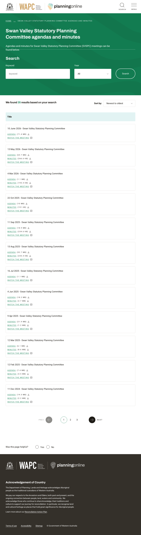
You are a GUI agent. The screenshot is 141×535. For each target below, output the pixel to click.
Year (76, 65)
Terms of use (11, 525)
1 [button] (63, 420)
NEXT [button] (99, 420)
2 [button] (70, 420)
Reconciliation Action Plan (36, 511)
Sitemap (39, 525)
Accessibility (26, 525)
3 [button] (77, 420)
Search (125, 73)
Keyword (10, 65)
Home (8, 21)
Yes (42, 447)
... (15, 21)
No (52, 447)
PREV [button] (41, 420)
